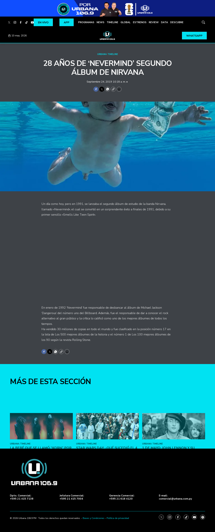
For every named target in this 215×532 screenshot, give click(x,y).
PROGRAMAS (86, 22)
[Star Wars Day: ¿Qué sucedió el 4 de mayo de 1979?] (107, 471)
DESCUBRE (176, 22)
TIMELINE (112, 22)
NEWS (100, 22)
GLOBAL (126, 22)
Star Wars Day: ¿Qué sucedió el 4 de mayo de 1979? (106, 495)
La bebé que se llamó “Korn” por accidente (41, 495)
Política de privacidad (118, 518)
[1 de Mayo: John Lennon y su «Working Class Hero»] (173, 471)
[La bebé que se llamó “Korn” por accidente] (41, 471)
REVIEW (154, 22)
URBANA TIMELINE (107, 54)
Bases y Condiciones (93, 518)
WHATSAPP (194, 36)
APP (66, 22)
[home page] (107, 36)
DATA (164, 22)
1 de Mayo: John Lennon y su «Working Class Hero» (168, 495)
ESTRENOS (139, 22)
